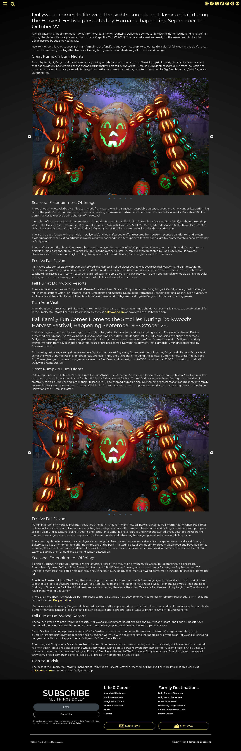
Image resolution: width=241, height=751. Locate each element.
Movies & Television (114, 705)
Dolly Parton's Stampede (170, 693)
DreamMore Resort (167, 701)
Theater (108, 714)
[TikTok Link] (222, 3)
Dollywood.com (63, 600)
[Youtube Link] (237, 3)
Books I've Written (113, 697)
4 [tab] (125, 198)
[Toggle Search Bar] (13, 4)
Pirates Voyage (165, 714)
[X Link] (217, 3)
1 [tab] (109, 198)
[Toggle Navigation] (5, 4)
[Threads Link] (232, 3)
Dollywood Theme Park (170, 697)
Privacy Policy (75, 723)
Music (107, 709)
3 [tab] (120, 198)
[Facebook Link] (212, 3)
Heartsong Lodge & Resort (171, 705)
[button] (129, 726)
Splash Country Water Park (171, 709)
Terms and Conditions (200, 742)
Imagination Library (114, 701)
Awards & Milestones (114, 693)
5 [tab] (131, 198)
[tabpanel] (120, 136)
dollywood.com (115, 312)
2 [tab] (114, 198)
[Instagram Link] (207, 3)
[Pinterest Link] (227, 3)
